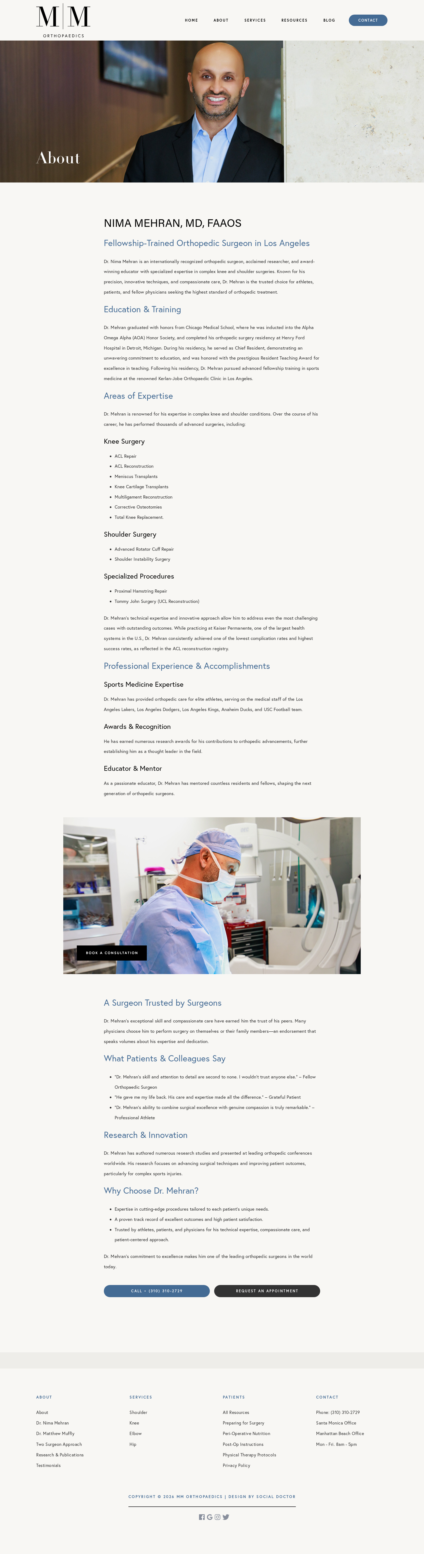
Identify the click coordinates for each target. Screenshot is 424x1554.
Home (191, 20)
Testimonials (48, 1465)
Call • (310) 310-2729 (157, 1291)
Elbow (136, 1433)
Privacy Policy (236, 1465)
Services (255, 20)
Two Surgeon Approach (59, 1444)
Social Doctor (276, 1496)
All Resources (236, 1412)
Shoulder (138, 1412)
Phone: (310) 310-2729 (338, 1412)
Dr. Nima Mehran (52, 1423)
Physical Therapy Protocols (249, 1454)
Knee (134, 1423)
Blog (329, 20)
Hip (133, 1444)
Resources (294, 20)
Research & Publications (60, 1454)
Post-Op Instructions (243, 1444)
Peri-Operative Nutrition (246, 1433)
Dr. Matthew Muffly (55, 1433)
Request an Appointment (267, 1291)
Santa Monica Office (336, 1423)
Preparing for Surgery (243, 1423)
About (221, 20)
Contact (368, 20)
